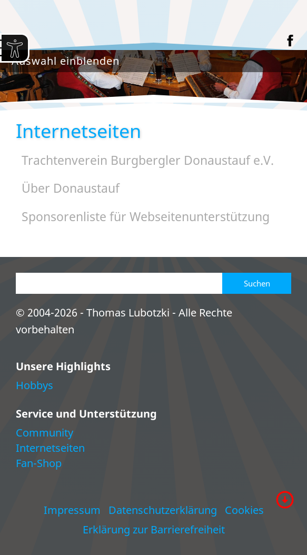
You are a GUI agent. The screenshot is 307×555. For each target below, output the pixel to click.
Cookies (244, 510)
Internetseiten (50, 448)
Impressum (72, 510)
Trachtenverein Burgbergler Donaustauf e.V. (148, 160)
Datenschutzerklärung (162, 510)
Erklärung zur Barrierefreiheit (154, 529)
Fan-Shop (39, 463)
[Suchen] (119, 283)
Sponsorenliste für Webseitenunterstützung (146, 217)
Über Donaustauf (71, 188)
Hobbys (34, 385)
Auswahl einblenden (66, 61)
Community (44, 432)
